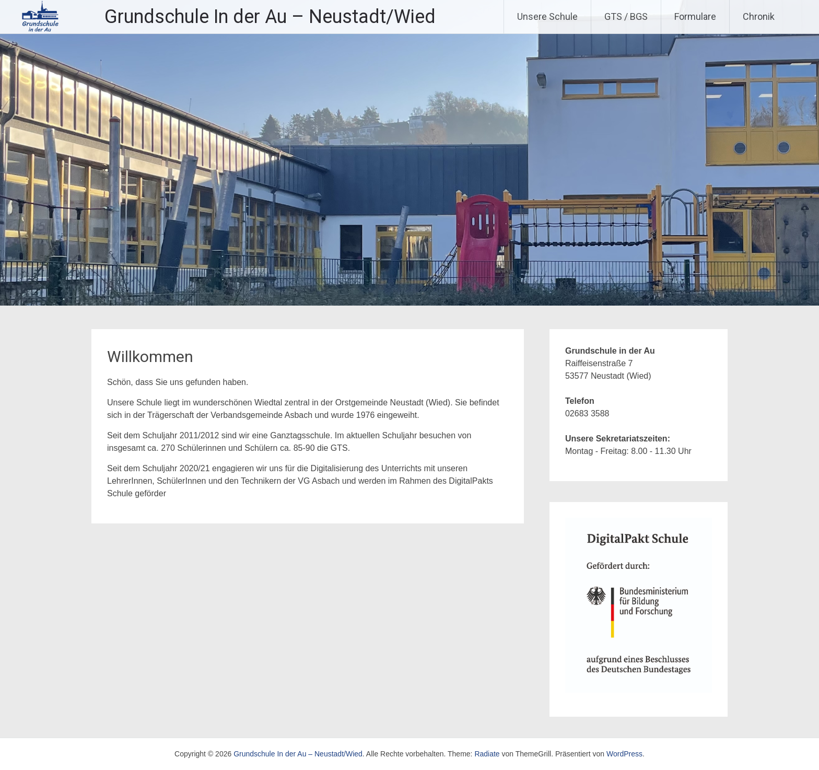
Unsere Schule (547, 16)
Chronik (759, 16)
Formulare (695, 16)
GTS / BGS (626, 16)
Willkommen (150, 356)
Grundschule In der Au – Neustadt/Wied (270, 17)
